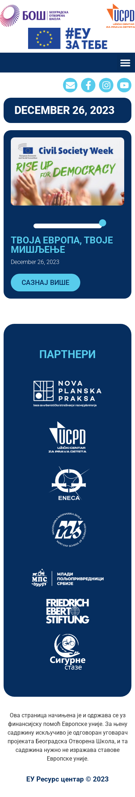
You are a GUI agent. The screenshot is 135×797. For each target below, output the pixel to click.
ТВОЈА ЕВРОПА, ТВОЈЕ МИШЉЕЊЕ (62, 245)
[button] (125, 62)
